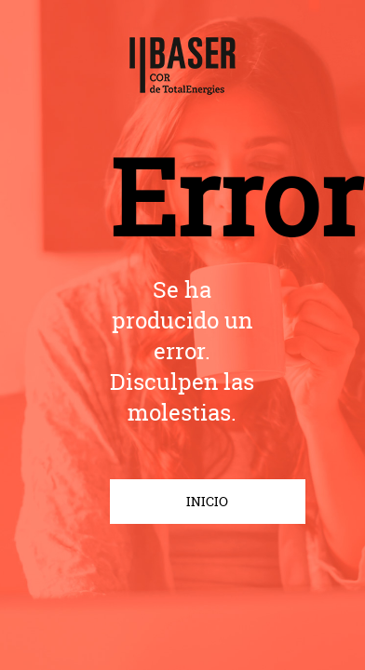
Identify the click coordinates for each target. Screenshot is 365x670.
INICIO (207, 501)
